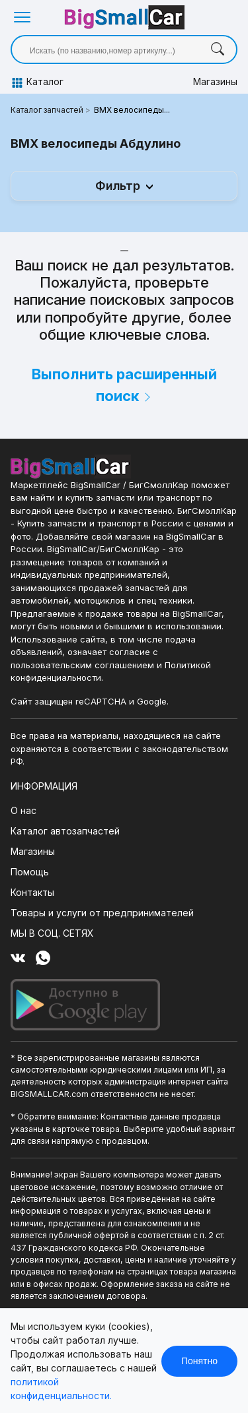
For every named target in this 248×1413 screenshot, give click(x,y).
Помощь (30, 871)
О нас (23, 810)
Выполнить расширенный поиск (124, 384)
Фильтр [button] (119, 186)
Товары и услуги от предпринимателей (102, 912)
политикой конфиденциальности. (61, 1388)
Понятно (199, 1361)
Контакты (32, 892)
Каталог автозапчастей (65, 830)
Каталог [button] (33, 82)
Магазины (215, 81)
